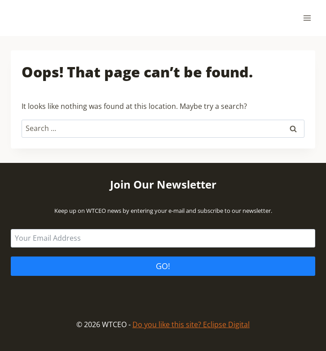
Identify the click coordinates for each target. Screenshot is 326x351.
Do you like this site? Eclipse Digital (191, 324)
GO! (163, 266)
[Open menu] (307, 18)
